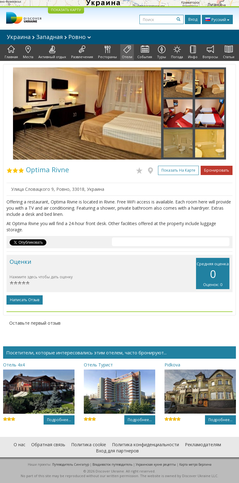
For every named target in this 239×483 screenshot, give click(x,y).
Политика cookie (88, 444)
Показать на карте (178, 170)
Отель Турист (98, 365)
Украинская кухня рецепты (156, 464)
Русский (217, 19)
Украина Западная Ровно (49, 37)
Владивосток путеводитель (112, 464)
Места (28, 52)
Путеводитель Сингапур (70, 464)
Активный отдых (52, 52)
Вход (192, 19)
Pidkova (172, 365)
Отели (127, 52)
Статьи (228, 52)
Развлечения (82, 52)
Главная (11, 52)
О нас (19, 444)
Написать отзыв (24, 299)
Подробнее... (59, 419)
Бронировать (216, 170)
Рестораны (107, 52)
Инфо (193, 52)
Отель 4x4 (14, 365)
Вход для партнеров (117, 451)
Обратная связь (48, 444)
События (144, 52)
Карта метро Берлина (195, 464)
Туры (161, 52)
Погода (177, 52)
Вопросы (210, 52)
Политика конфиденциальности (145, 444)
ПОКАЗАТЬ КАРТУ (66, 9)
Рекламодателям (203, 444)
